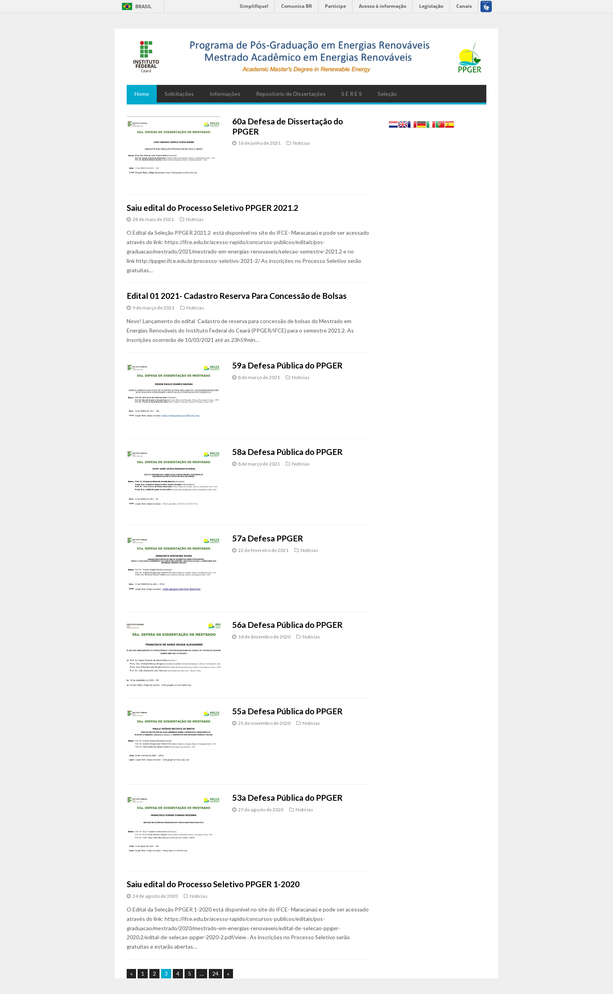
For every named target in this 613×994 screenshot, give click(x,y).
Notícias (301, 143)
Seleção (387, 93)
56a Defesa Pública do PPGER (287, 624)
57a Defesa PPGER (267, 538)
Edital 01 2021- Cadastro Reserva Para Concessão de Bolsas (237, 295)
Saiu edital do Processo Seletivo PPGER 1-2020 (213, 884)
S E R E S (351, 93)
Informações (225, 93)
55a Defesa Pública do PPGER (287, 711)
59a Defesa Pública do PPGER (287, 365)
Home (141, 93)
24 (215, 973)
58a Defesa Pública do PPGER (287, 452)
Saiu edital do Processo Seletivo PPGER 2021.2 (212, 207)
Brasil (143, 6)
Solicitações (179, 93)
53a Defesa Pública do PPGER (287, 797)
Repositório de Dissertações (291, 93)
